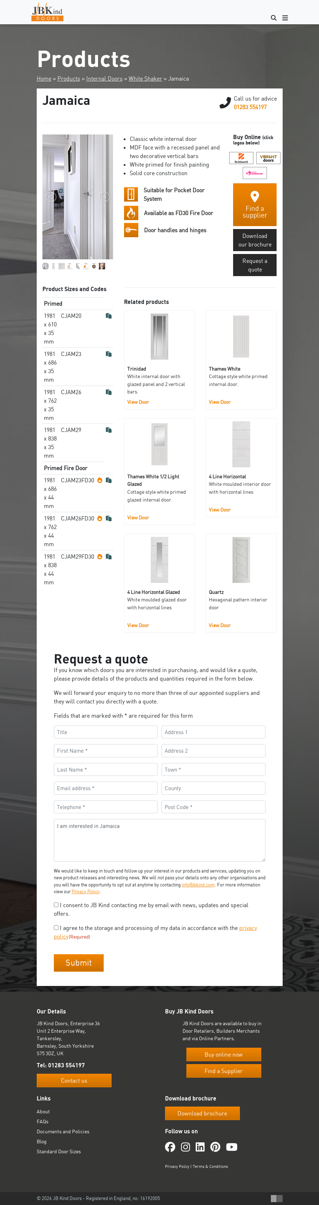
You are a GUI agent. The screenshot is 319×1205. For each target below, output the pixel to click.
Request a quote (254, 265)
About (43, 1111)
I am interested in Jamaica (160, 840)
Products (68, 78)
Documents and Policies (63, 1131)
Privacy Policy (85, 891)
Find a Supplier (224, 1070)
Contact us (74, 1080)
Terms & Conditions (210, 1166)
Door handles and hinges (175, 230)
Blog (42, 1141)
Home (44, 78)
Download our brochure (255, 240)
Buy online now (224, 1054)
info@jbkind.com (198, 885)
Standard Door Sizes (59, 1151)
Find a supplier (255, 205)
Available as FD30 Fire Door (178, 213)
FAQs (42, 1121)
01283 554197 (250, 107)
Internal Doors (104, 78)
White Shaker (145, 78)
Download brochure (202, 1113)
